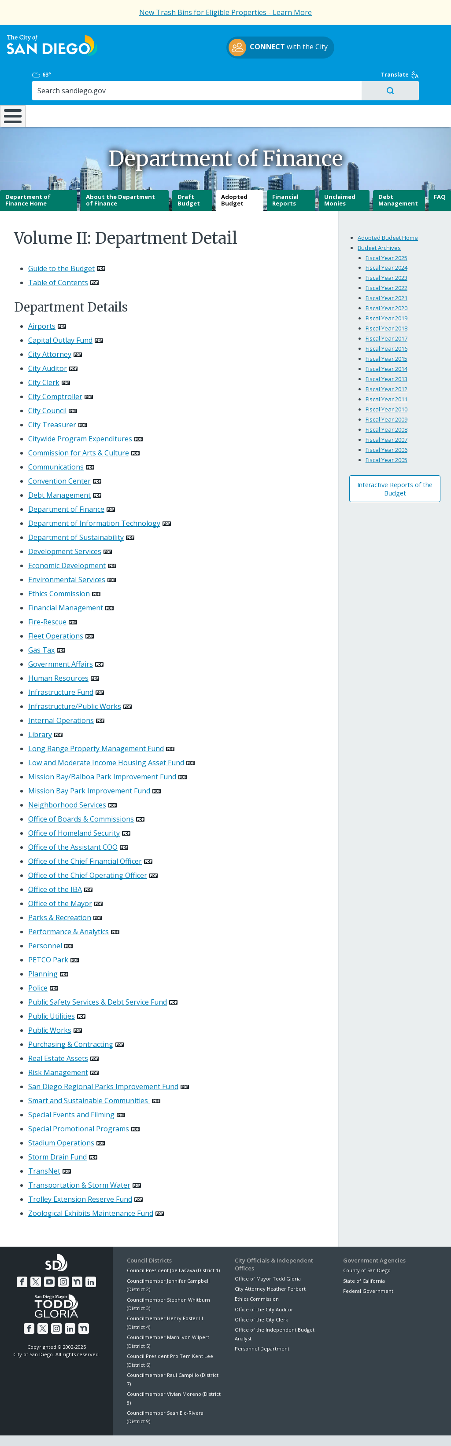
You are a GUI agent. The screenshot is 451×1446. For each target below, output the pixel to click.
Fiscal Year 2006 (386, 427)
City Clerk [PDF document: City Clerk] (43, 360)
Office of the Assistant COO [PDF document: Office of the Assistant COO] (73, 824)
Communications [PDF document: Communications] (56, 444)
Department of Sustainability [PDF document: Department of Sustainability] (76, 515)
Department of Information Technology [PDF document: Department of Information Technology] (94, 501)
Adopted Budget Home (388, 215)
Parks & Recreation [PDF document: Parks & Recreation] (59, 895)
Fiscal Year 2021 (386, 275)
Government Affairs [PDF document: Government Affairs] (60, 641)
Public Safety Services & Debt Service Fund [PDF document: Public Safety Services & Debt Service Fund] (97, 979)
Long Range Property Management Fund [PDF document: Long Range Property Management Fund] (96, 726)
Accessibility (207, 1429)
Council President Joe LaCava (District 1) (173, 1247)
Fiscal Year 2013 (386, 356)
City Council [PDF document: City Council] (47, 388)
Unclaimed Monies (339, 177)
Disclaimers (117, 1429)
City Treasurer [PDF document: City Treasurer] (52, 402)
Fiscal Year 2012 (386, 367)
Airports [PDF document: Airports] (41, 303)
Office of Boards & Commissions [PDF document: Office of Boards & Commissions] (81, 796)
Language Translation (263, 1429)
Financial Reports (285, 177)
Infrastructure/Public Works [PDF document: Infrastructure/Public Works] (74, 684)
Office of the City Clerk (261, 1297)
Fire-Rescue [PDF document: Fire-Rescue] (47, 599)
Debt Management (398, 177)
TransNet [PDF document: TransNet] (44, 1148)
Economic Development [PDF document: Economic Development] (67, 543)
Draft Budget (188, 177)
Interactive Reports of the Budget (395, 466)
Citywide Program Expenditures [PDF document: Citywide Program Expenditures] (80, 416)
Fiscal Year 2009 (386, 397)
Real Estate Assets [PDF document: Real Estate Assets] (58, 1036)
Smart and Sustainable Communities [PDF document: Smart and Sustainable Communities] (89, 1078)
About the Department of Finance (120, 177)
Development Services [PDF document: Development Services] (64, 529)
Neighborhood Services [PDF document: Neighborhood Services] (67, 782)
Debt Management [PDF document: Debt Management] (59, 472)
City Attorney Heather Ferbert (270, 1266)
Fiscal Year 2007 (386, 417)
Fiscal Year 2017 (386, 316)
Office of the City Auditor (264, 1287)
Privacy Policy (162, 1429)
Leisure (57, 86)
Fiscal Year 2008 (386, 407)
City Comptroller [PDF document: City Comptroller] (55, 374)
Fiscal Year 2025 (386, 235)
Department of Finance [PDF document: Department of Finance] (66, 487)
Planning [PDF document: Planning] (43, 951)
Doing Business (195, 86)
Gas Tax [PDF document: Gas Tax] (41, 627)
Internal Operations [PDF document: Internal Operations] (61, 698)
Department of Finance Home (28, 177)
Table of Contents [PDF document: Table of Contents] (58, 260)
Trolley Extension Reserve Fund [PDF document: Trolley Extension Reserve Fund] (80, 1177)
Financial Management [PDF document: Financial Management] (65, 585)
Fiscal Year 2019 (386, 296)
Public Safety (337, 86)
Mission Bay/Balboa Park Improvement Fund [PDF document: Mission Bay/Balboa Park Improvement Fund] (102, 754)
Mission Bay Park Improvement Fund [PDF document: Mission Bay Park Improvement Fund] (89, 768)
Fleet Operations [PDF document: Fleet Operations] (55, 613)
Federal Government (368, 1268)
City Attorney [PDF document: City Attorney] (49, 332)
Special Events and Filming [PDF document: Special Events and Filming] (71, 1092)
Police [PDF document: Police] (38, 965)
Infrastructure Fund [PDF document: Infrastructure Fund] (60, 670)
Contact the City (324, 1429)
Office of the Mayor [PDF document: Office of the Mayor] (60, 881)
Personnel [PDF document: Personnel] (45, 923)
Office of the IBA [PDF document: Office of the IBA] (55, 867)
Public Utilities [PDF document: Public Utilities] (51, 993)
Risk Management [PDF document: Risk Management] (58, 1050)
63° (351, 40)
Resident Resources (126, 86)
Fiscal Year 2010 (386, 387)
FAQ (440, 174)
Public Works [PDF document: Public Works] (49, 1008)
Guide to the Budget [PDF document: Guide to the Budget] (61, 246)
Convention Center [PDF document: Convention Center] (59, 458)
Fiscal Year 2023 (386, 255)
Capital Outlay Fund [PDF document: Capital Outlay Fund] (60, 318)
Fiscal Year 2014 (386, 346)
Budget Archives (379, 225)
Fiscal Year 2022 (386, 265)
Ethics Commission (257, 1276)
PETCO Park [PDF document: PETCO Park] (48, 937)
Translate (419, 40)
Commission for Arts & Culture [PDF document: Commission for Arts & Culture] (78, 430)
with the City (223, 53)
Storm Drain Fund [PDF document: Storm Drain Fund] (57, 1134)
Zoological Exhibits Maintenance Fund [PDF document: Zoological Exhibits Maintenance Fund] (90, 1191)
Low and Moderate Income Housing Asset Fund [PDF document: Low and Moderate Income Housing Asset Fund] (106, 740)
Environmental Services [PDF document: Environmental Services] (66, 557)
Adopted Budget (234, 177)
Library (263, 86)
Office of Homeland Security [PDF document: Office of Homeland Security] (74, 810)
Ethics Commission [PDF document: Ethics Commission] (59, 571)
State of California (364, 1258)
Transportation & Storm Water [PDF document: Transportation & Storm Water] (79, 1162)
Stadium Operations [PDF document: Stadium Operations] (61, 1120)
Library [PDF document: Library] (40, 712)
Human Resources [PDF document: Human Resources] (58, 656)
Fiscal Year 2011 (386, 377)
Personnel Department (262, 1326)
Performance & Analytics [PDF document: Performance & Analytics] (68, 909)
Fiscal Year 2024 (386, 245)
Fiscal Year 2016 (386, 326)
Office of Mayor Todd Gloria (268, 1255)
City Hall (412, 86)
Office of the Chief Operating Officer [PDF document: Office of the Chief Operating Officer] (87, 853)
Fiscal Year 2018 (386, 306)
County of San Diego (367, 1247)
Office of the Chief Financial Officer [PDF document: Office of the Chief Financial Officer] (85, 839)
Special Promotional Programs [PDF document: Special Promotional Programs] (78, 1106)
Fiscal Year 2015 (386, 336)
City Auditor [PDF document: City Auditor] (47, 346)
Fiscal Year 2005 (386, 437)
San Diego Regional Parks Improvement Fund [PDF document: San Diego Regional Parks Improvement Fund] (103, 1064)
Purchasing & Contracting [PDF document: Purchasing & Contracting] (70, 1022)
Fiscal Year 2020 (386, 286)
